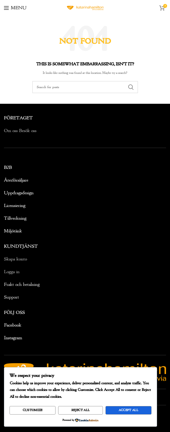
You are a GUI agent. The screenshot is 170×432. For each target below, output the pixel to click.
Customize (33, 410)
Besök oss (27, 131)
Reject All (80, 410)
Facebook (12, 325)
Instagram (13, 338)
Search (130, 87)
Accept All (128, 410)
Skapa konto (15, 259)
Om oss (11, 131)
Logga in (12, 272)
